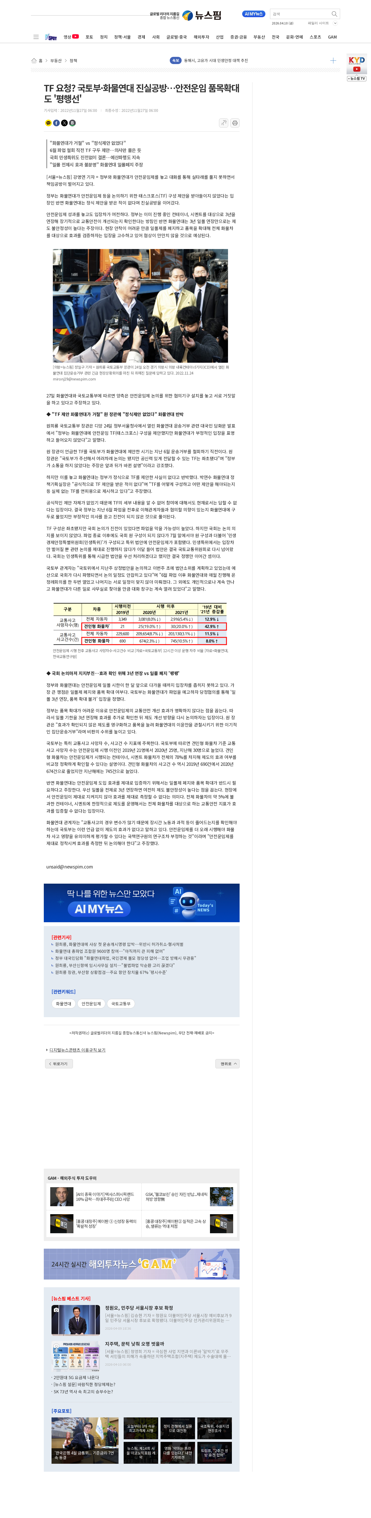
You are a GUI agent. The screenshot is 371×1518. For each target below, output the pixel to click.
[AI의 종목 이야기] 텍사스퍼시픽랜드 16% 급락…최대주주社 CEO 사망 (105, 1197)
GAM (332, 37)
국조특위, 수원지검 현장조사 (214, 1428)
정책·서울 (122, 37)
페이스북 (56, 123)
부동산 (259, 37)
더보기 (333, 60)
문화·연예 (294, 37)
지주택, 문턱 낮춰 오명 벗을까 (134, 1344)
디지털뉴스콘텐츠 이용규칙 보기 (77, 1050)
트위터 (64, 123)
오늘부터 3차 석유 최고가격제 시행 (141, 1428)
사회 (156, 37)
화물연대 (63, 1003)
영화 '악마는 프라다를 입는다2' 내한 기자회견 (177, 1452)
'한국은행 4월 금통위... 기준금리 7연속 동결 (84, 1455)
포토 (89, 37)
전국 (276, 37)
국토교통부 (121, 1003)
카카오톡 (48, 123)
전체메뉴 (36, 37)
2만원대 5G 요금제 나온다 (76, 1377)
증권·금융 (238, 37)
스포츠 (315, 37)
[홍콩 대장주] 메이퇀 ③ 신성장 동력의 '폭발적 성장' (106, 1224)
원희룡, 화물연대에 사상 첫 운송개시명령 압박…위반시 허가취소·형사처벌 (119, 944)
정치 (104, 37)
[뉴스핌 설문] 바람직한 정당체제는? (84, 1384)
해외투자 (201, 37)
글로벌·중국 (176, 37)
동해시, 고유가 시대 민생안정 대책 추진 (216, 60)
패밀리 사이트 (318, 23)
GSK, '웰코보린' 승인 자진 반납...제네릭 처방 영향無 (176, 1197)
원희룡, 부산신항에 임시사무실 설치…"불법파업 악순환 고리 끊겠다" (115, 965)
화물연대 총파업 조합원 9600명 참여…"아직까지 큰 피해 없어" (110, 951)
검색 (335, 14)
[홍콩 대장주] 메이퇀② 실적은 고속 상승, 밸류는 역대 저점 (176, 1224)
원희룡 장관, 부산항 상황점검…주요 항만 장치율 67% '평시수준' (111, 972)
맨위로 (226, 1064)
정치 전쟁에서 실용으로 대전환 (177, 1428)
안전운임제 (91, 1003)
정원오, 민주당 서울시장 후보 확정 (139, 1308)
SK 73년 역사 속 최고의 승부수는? (83, 1391)
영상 (71, 37)
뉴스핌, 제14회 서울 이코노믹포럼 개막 (141, 1452)
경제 (141, 37)
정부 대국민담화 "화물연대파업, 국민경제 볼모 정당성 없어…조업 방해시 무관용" (125, 958)
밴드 (72, 123)
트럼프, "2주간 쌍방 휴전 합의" (214, 1453)
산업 (220, 37)
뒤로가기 (60, 1064)
